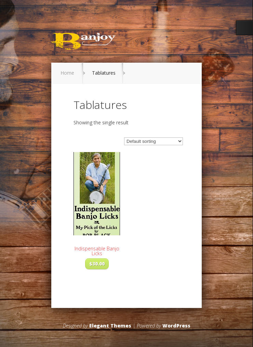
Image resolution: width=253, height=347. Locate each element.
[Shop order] (153, 141)
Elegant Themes (110, 325)
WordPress (176, 325)
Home (67, 73)
